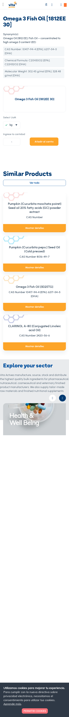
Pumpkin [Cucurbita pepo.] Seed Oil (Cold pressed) (34, 249)
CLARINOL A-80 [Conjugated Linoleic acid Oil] (34, 328)
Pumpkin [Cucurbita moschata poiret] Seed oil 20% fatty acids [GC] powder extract (34, 208)
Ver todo (34, 182)
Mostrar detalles (34, 228)
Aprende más (12, 704)
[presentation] (62, 398)
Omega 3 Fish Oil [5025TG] (34, 287)
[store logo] (13, 5)
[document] (34, 700)
